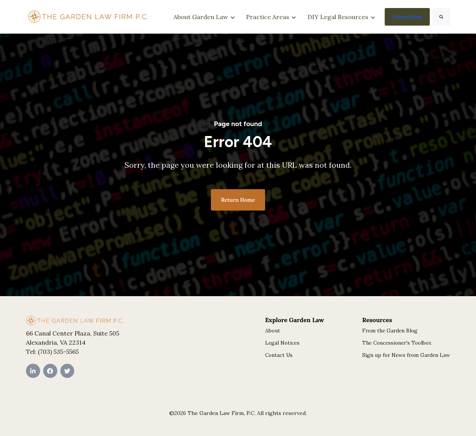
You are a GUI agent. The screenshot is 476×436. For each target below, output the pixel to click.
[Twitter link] (67, 371)
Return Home (238, 199)
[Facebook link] (50, 371)
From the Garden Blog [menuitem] (390, 330)
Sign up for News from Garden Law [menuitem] (406, 355)
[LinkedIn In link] (33, 371)
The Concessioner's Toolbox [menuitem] (396, 342)
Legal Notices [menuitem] (282, 342)
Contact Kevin (407, 16)
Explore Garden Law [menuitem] (294, 320)
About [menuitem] (272, 330)
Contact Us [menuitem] (279, 355)
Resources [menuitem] (377, 320)
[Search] (441, 17)
